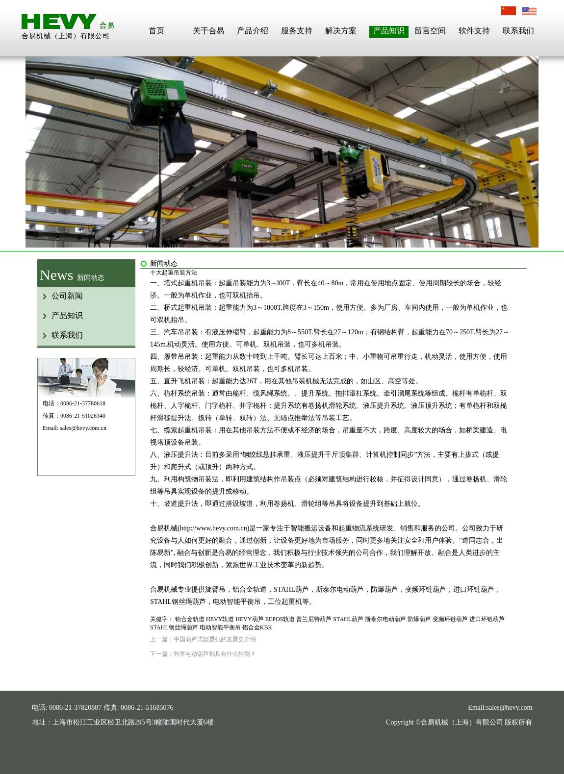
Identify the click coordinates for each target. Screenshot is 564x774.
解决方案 (341, 30)
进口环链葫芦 (487, 619)
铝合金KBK (257, 627)
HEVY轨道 (220, 619)
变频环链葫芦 (450, 619)
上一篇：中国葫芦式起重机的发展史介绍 (203, 639)
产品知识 (389, 30)
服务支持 (296, 30)
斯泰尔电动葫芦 (385, 619)
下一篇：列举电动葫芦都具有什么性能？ (203, 653)
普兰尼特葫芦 (314, 619)
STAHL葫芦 (348, 619)
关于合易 (208, 30)
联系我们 (518, 30)
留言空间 (430, 30)
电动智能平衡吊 (220, 627)
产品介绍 (252, 30)
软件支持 (474, 30)
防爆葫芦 (419, 619)
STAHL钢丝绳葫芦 (174, 627)
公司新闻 (67, 296)
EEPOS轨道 (280, 619)
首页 (156, 30)
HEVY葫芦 (249, 619)
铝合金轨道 (190, 619)
